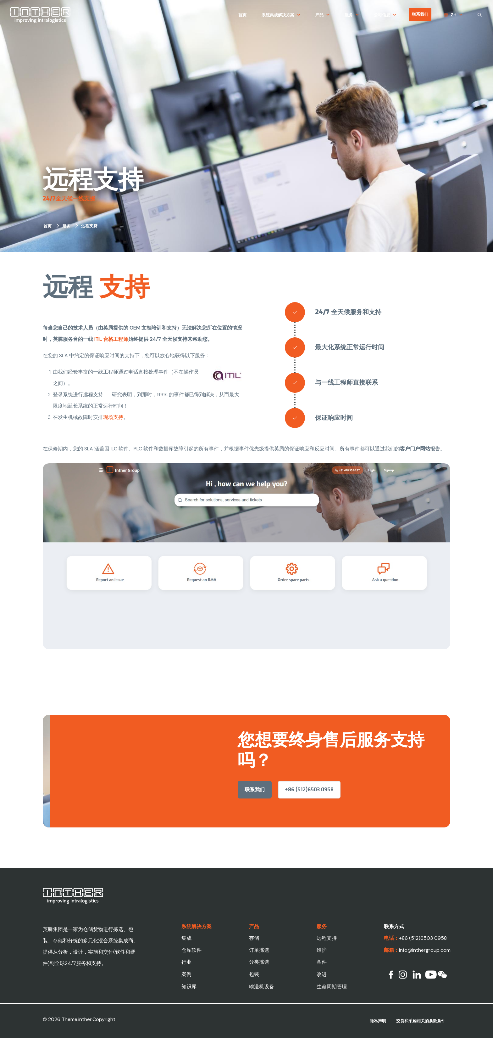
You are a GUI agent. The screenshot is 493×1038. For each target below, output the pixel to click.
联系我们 (420, 14)
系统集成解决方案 (278, 15)
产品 (319, 15)
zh (454, 15)
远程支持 (89, 225)
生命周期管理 (332, 986)
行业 (186, 962)
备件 (322, 962)
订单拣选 (259, 950)
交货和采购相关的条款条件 (420, 1021)
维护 (322, 950)
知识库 (189, 986)
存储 (254, 938)
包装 (254, 974)
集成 (186, 938)
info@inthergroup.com (425, 950)
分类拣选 (259, 962)
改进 (322, 974)
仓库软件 (191, 950)
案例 (186, 974)
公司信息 (382, 15)
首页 (242, 15)
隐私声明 (378, 1021)
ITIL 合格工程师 (111, 339)
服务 (349, 15)
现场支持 (113, 417)
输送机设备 (261, 986)
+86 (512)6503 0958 (309, 803)
